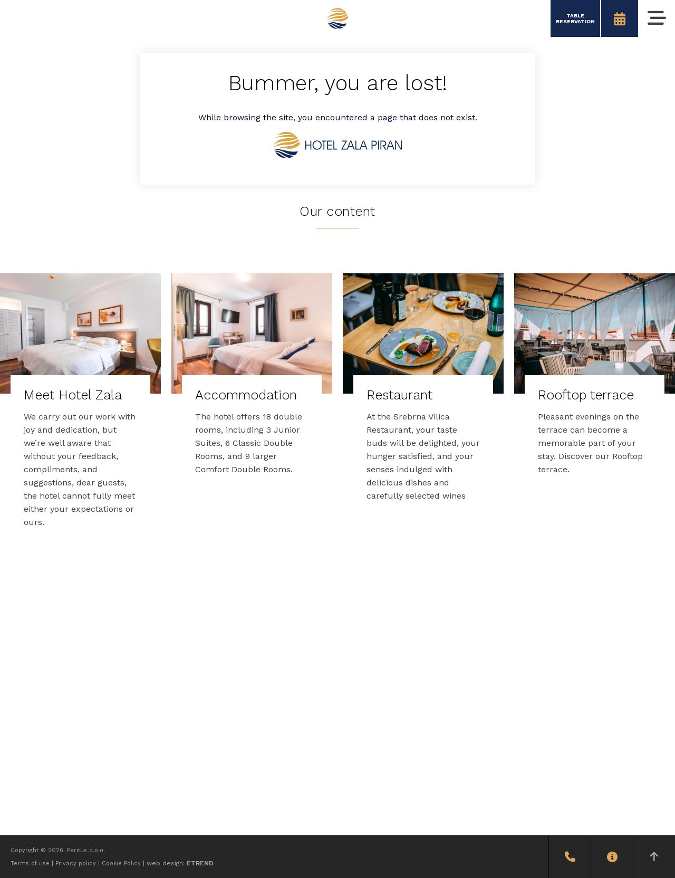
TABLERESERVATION (575, 18)
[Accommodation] (251, 381)
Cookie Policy (121, 863)
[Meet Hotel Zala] (80, 407)
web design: (180, 863)
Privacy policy (75, 863)
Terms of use (30, 863)
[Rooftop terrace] (594, 381)
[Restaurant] (423, 394)
